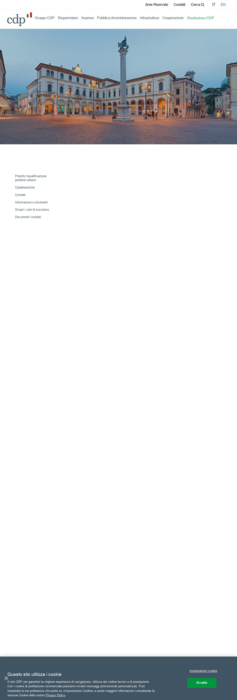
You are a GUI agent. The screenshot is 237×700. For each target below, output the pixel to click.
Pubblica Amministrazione (117, 18)
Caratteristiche (25, 187)
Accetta (201, 682)
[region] (118, 678)
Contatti (179, 5)
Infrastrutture (149, 18)
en (223, 5)
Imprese (87, 18)
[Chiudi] (6, 678)
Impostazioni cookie (203, 671)
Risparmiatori (68, 18)
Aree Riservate (156, 5)
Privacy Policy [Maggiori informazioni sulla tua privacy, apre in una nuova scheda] (55, 695)
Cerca (197, 5)
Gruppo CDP (45, 18)
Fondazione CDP (200, 18)
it (213, 5)
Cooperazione (173, 18)
